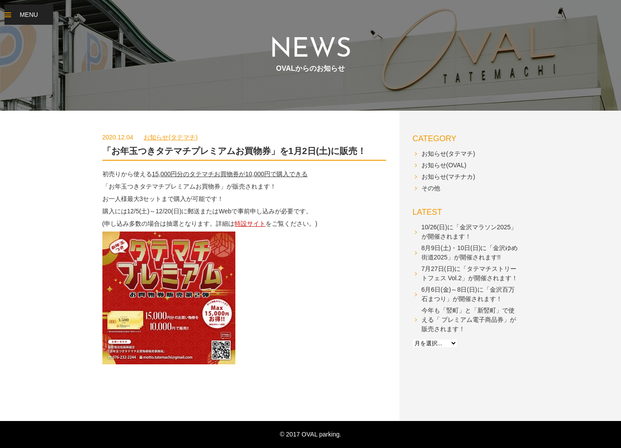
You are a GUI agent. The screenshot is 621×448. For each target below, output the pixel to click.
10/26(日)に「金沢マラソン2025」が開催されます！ (469, 232)
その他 (431, 188)
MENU (29, 14)
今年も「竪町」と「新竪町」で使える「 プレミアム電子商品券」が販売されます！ (469, 319)
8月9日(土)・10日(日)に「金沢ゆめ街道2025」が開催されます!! (470, 252)
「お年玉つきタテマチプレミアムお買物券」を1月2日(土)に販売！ (234, 151)
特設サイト (250, 223)
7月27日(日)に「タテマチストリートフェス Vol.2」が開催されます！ (470, 273)
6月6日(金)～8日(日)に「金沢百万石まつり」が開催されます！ (468, 294)
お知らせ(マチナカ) (448, 176)
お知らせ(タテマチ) (170, 137)
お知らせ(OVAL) (444, 165)
